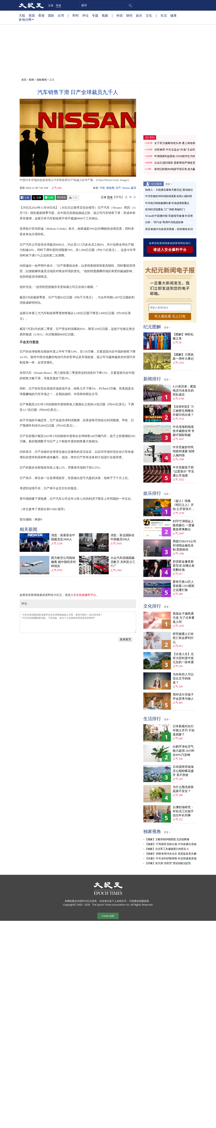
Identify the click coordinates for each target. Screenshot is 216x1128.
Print (73, 197)
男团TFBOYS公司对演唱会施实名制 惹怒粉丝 (184, 545)
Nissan (126, 187)
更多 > (168, 184)
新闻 (31, 79)
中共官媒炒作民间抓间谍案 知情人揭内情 (168, 196)
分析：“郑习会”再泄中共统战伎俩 (164, 222)
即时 (75, 15)
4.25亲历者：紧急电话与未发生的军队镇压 (184, 390)
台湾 (61, 15)
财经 (129, 15)
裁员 (133, 187)
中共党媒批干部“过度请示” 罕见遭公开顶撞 (183, 471)
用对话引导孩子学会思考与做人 (183, 696)
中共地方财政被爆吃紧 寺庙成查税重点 (167, 203)
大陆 (22, 15)
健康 (173, 15)
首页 (23, 79)
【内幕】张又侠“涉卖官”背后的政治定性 (168, 863)
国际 (51, 15)
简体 (58, 5)
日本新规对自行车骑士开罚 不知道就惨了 (183, 730)
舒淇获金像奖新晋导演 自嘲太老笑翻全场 (183, 565)
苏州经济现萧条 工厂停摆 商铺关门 (165, 209)
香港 (41, 15)
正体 (50, 5)
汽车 (102, 187)
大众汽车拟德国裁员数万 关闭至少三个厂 (122, 562)
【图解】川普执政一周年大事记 (183, 356)
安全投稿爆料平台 (84, 594)
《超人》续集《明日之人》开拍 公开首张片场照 (183, 505)
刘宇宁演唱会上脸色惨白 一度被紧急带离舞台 (183, 525)
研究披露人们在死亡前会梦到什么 (183, 638)
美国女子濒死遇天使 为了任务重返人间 (183, 617)
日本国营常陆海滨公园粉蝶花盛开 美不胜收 (183, 771)
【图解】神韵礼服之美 (183, 336)
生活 (163, 15)
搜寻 (129, 5)
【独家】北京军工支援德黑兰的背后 (165, 849)
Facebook (25, 197)
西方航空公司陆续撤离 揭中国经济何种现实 (63, 562)
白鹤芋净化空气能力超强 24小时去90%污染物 (183, 750)
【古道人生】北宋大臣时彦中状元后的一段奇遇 (183, 658)
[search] (106, 5)
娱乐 (139, 15)
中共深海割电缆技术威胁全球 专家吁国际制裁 (183, 431)
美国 (31, 15)
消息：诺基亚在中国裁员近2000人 (63, 537)
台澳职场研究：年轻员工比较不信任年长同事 (183, 811)
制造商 (110, 187)
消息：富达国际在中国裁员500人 (122, 537)
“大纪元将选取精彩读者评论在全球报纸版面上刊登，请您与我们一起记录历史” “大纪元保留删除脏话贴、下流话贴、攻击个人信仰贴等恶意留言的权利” (78, 622)
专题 (95, 15)
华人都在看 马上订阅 (169, 316)
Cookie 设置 (108, 916)
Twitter (37, 197)
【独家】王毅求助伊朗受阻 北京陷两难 (167, 839)
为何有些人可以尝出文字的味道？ (183, 678)
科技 (119, 15)
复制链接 (61, 197)
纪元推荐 (156, 184)
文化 (149, 15)
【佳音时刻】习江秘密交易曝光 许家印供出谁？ (183, 410)
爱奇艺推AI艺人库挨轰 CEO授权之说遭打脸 (183, 586)
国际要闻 (42, 79)
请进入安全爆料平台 (170, 250)
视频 (105, 15)
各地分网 (26, 20)
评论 (85, 15)
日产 (118, 187)
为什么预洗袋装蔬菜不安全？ (183, 789)
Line (49, 197)
